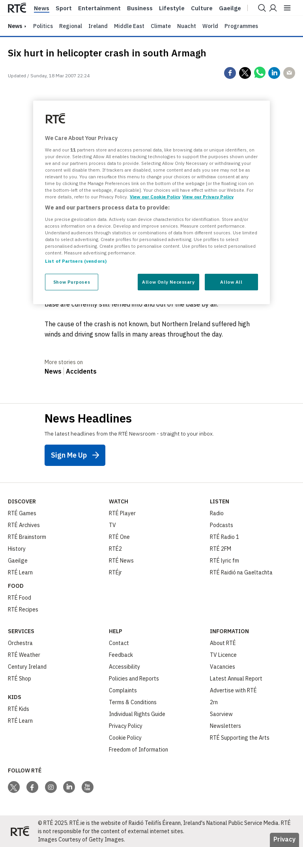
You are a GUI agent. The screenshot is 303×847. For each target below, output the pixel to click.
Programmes (241, 26)
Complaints (123, 690)
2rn (214, 702)
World (210, 26)
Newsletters (225, 725)
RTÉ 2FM (220, 548)
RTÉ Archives (24, 525)
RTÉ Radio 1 (224, 536)
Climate (161, 26)
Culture (202, 8)
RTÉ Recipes (23, 609)
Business (140, 8)
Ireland (98, 26)
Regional (70, 26)
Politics (43, 26)
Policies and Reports (134, 678)
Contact (119, 643)
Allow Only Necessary (168, 282)
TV (112, 525)
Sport (64, 8)
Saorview (221, 714)
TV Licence (223, 654)
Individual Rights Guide (137, 714)
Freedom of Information (138, 749)
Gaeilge (230, 8)
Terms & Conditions (133, 702)
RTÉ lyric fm (224, 560)
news (15, 26)
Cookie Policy (125, 737)
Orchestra (20, 643)
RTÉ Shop (19, 678)
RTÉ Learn (20, 572)
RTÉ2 (115, 548)
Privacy (284, 839)
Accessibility (124, 666)
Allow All (231, 282)
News (41, 8)
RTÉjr (115, 572)
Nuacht (186, 26)
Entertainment (99, 8)
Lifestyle (172, 8)
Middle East (129, 26)
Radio (217, 513)
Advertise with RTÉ (233, 690)
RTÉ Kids (18, 708)
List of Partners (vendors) (76, 261)
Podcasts (221, 525)
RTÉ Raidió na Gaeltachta (241, 572)
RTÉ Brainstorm (27, 536)
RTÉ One (119, 536)
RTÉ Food (19, 597)
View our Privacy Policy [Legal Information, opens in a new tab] (208, 197)
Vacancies (222, 666)
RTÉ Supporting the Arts (239, 737)
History (17, 548)
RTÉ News (121, 560)
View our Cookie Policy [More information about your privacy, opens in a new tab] (155, 197)
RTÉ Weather (24, 654)
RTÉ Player (122, 513)
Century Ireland (27, 666)
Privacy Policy (125, 725)
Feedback (121, 654)
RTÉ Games (22, 513)
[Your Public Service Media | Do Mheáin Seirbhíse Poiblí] (20, 831)
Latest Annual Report (236, 678)
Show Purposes (71, 282)
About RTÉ (223, 643)
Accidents (81, 371)
